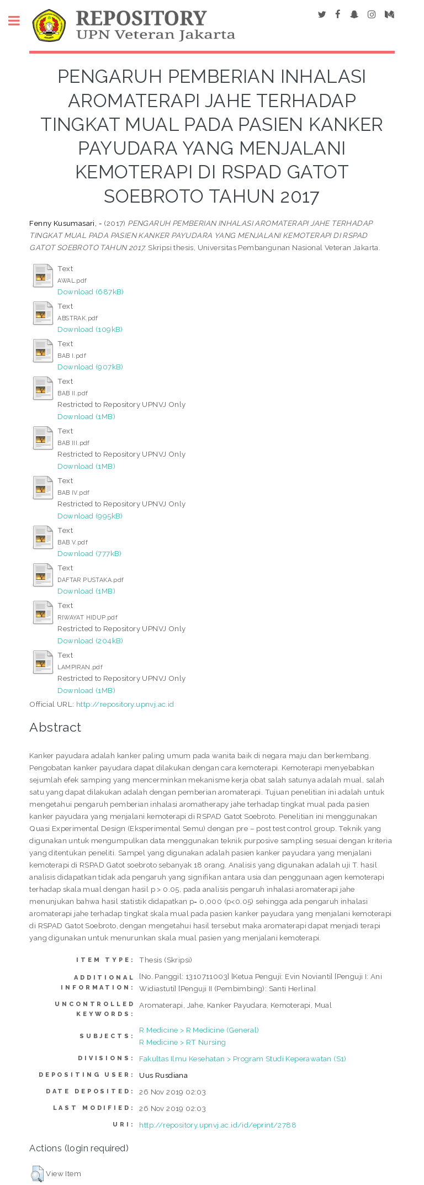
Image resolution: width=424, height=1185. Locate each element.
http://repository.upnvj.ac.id (125, 704)
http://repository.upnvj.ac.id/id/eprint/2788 (217, 1124)
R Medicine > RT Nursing (182, 1042)
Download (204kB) (90, 640)
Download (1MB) (86, 416)
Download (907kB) (90, 366)
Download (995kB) (90, 515)
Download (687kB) (90, 291)
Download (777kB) (89, 553)
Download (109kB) (90, 329)
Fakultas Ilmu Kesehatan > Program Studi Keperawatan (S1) (242, 1058)
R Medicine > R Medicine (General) (199, 1029)
